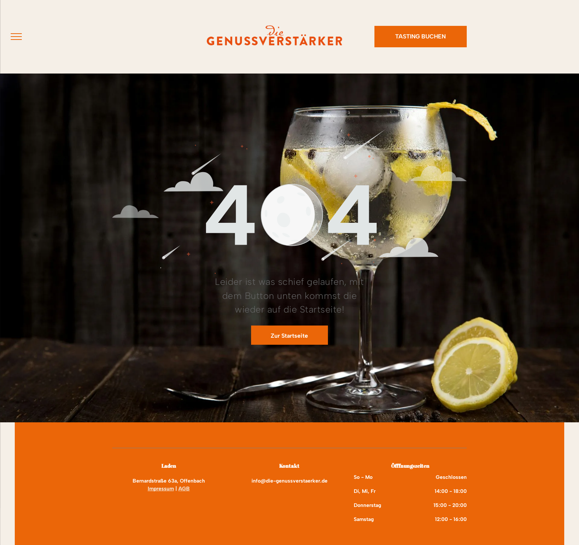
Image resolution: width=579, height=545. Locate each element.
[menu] (16, 36)
